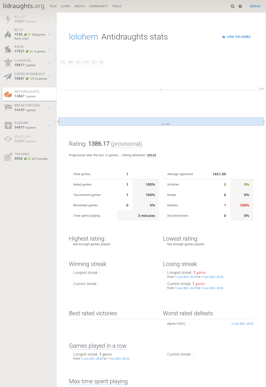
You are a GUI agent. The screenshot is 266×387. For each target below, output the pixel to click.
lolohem (83, 37)
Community (98, 6)
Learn (65, 6)
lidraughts (23, 5)
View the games (238, 36)
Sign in (255, 6)
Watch (80, 6)
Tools (116, 6)
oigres (171, 323)
